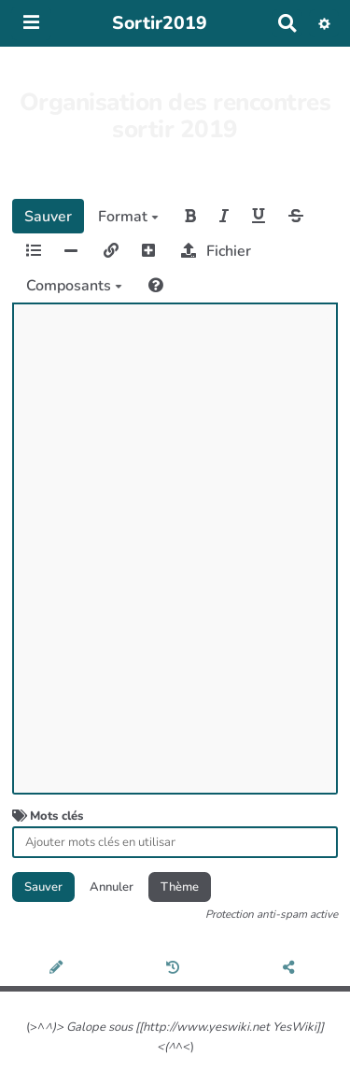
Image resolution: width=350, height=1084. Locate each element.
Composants (74, 285)
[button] (324, 23)
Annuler (111, 887)
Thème (180, 887)
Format (128, 216)
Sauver (48, 216)
